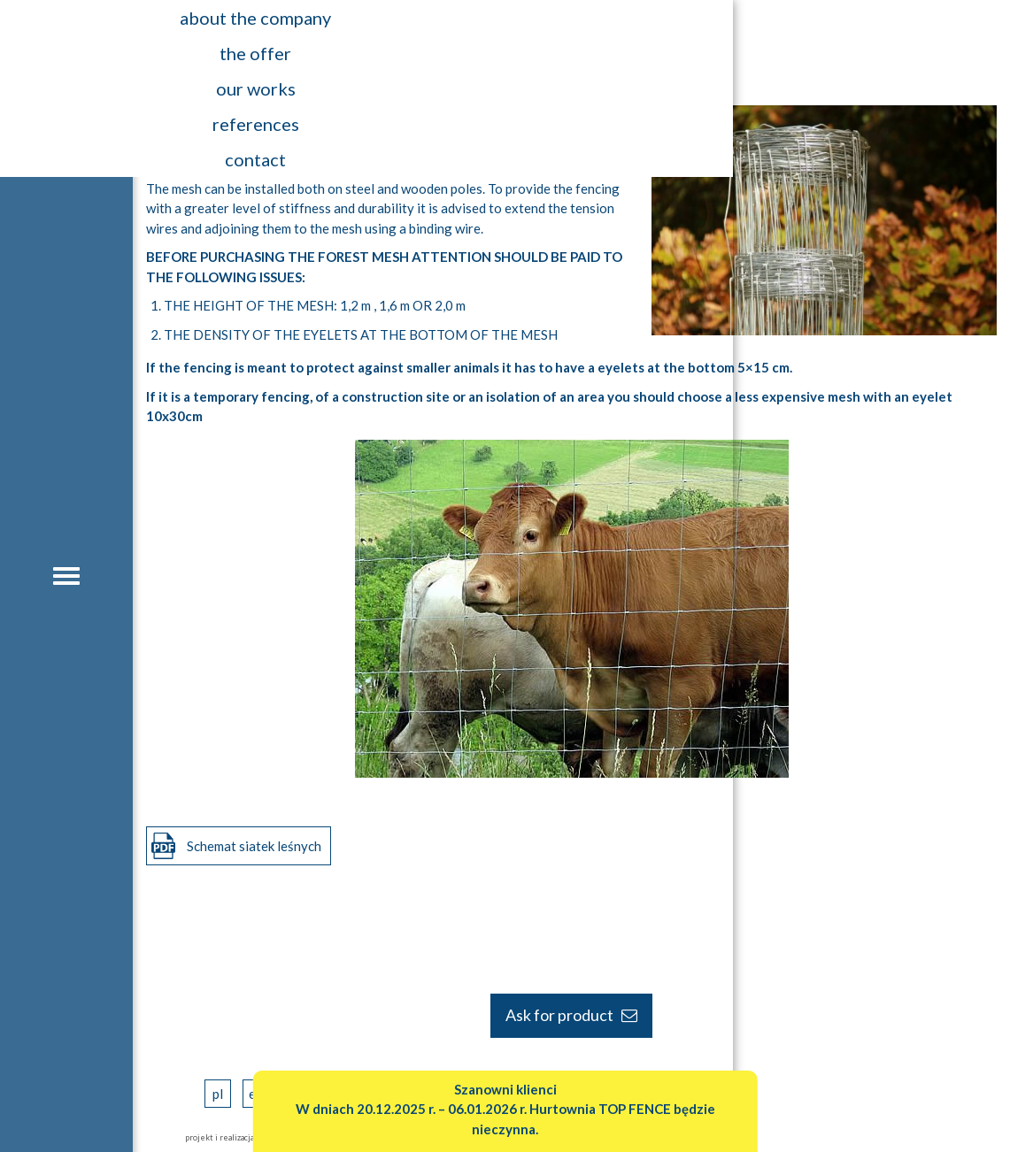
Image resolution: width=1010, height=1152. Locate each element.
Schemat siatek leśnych (254, 846)
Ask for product (571, 1015)
